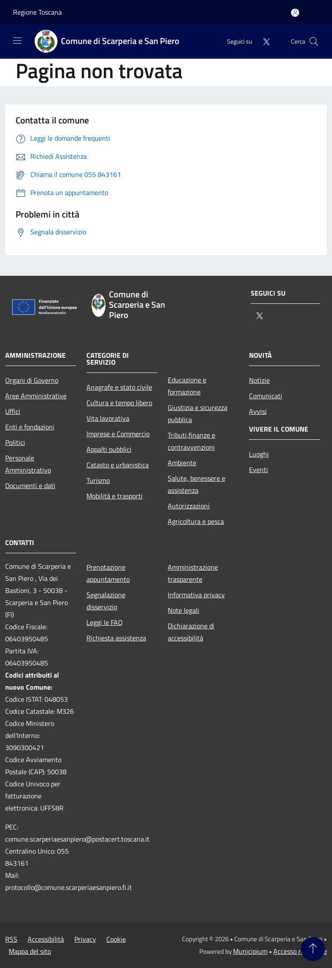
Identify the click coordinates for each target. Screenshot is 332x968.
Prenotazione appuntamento (108, 573)
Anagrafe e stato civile (119, 387)
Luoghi (259, 454)
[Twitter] (262, 41)
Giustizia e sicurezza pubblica (197, 413)
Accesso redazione (300, 951)
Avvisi (258, 411)
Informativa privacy (196, 595)
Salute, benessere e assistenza (196, 484)
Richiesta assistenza (116, 638)
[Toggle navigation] (17, 40)
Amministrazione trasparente (193, 573)
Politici (15, 442)
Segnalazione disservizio (105, 601)
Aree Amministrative (36, 396)
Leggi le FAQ (104, 622)
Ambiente (182, 462)
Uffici (12, 411)
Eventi (258, 469)
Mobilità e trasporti (114, 496)
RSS (11, 939)
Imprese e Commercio (118, 434)
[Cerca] (314, 41)
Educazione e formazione (187, 386)
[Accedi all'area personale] (295, 13)
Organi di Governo (31, 380)
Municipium (250, 951)
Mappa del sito (30, 951)
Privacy (85, 939)
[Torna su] (313, 949)
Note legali (183, 610)
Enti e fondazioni (29, 427)
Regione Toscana (37, 12)
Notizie (259, 380)
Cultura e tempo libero (119, 402)
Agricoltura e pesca (196, 521)
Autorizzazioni (189, 506)
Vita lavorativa (107, 418)
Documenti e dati (30, 485)
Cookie (116, 939)
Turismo (98, 480)
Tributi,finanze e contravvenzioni (191, 441)
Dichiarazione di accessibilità (191, 632)
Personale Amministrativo (28, 464)
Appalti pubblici (108, 449)
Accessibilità (46, 939)
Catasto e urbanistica (117, 465)
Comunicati (265, 396)
